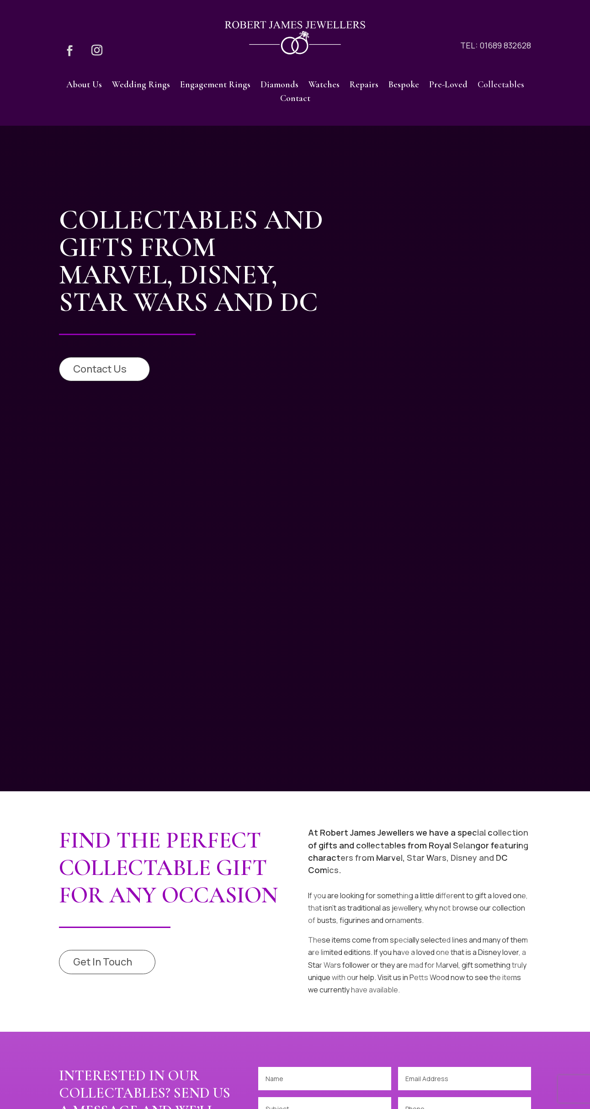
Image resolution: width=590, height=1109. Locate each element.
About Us (84, 85)
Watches (324, 85)
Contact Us (100, 369)
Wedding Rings (141, 85)
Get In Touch (102, 962)
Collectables (501, 85)
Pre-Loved (448, 85)
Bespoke (403, 85)
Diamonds (279, 85)
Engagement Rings (215, 85)
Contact (295, 99)
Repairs (364, 85)
